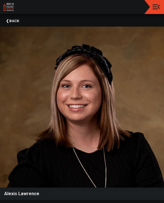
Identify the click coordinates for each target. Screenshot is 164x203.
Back (14, 21)
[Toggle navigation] (156, 7)
